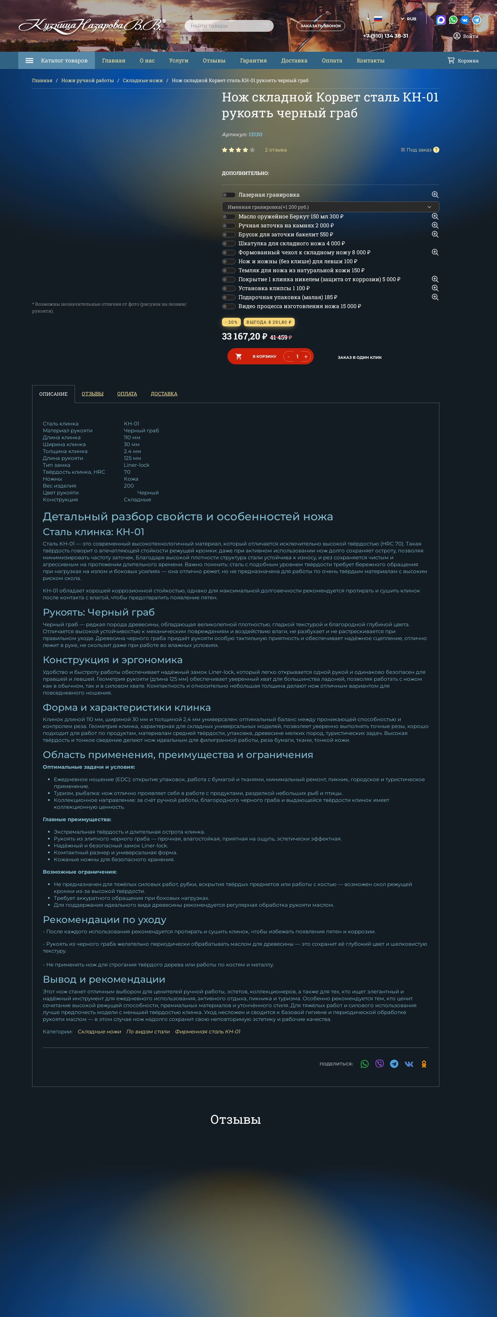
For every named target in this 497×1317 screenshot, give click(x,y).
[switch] (229, 195)
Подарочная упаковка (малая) (287, 297)
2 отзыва (276, 150)
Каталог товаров (64, 60)
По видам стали (148, 1029)
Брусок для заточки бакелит (285, 234)
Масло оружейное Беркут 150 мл (290, 216)
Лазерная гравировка (269, 194)
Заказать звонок (314, 25)
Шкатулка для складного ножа (291, 243)
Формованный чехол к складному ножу (304, 252)
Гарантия (253, 60)
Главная (113, 60)
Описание (53, 391)
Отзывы (214, 60)
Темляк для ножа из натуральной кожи (301, 270)
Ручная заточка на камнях (286, 225)
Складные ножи (143, 80)
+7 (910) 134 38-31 (375, 36)
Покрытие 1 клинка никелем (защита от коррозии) (319, 279)
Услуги (178, 60)
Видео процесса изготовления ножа (299, 305)
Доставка (294, 60)
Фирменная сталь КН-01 (207, 1029)
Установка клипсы (274, 288)
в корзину (264, 355)
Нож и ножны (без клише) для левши (297, 261)
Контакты (371, 60)
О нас (147, 60)
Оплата (332, 60)
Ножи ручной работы (87, 80)
